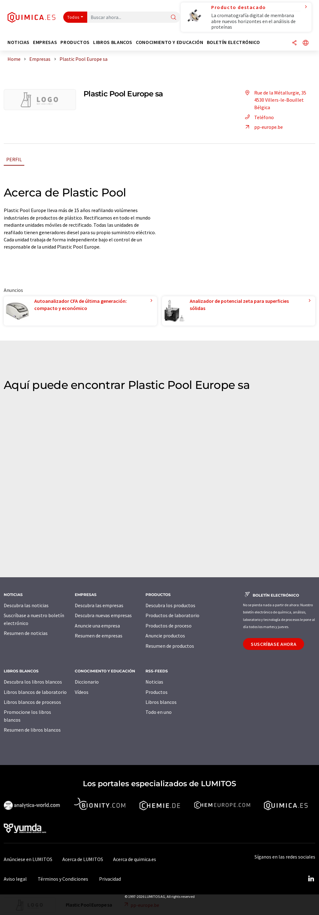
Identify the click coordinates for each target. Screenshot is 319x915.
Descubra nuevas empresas (103, 615)
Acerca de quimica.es (134, 859)
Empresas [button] (45, 42)
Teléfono (258, 117)
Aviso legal (15, 879)
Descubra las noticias (26, 605)
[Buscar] (173, 17)
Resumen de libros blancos (32, 730)
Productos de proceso (168, 625)
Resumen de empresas (98, 635)
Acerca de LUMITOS (82, 859)
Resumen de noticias (26, 633)
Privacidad (110, 879)
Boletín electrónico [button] (233, 42)
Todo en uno (158, 712)
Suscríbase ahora (273, 644)
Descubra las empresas (99, 605)
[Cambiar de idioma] (305, 43)
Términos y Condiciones (63, 879)
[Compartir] (294, 43)
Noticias (154, 682)
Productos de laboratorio (172, 615)
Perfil (14, 159)
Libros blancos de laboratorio (35, 692)
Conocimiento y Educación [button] (169, 42)
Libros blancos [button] (112, 42)
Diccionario (87, 682)
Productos (156, 692)
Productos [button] (75, 42)
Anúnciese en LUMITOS (28, 859)
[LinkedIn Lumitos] (311, 879)
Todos (73, 17)
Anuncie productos (165, 635)
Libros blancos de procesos (32, 702)
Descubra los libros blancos (33, 682)
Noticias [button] (18, 42)
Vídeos (81, 692)
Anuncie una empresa (97, 625)
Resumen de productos (169, 646)
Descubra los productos (170, 605)
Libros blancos (161, 702)
